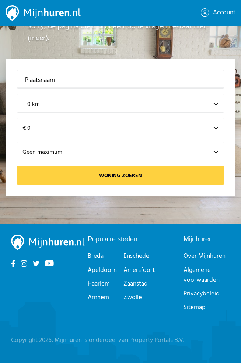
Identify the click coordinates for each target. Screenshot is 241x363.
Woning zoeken (120, 176)
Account (218, 13)
